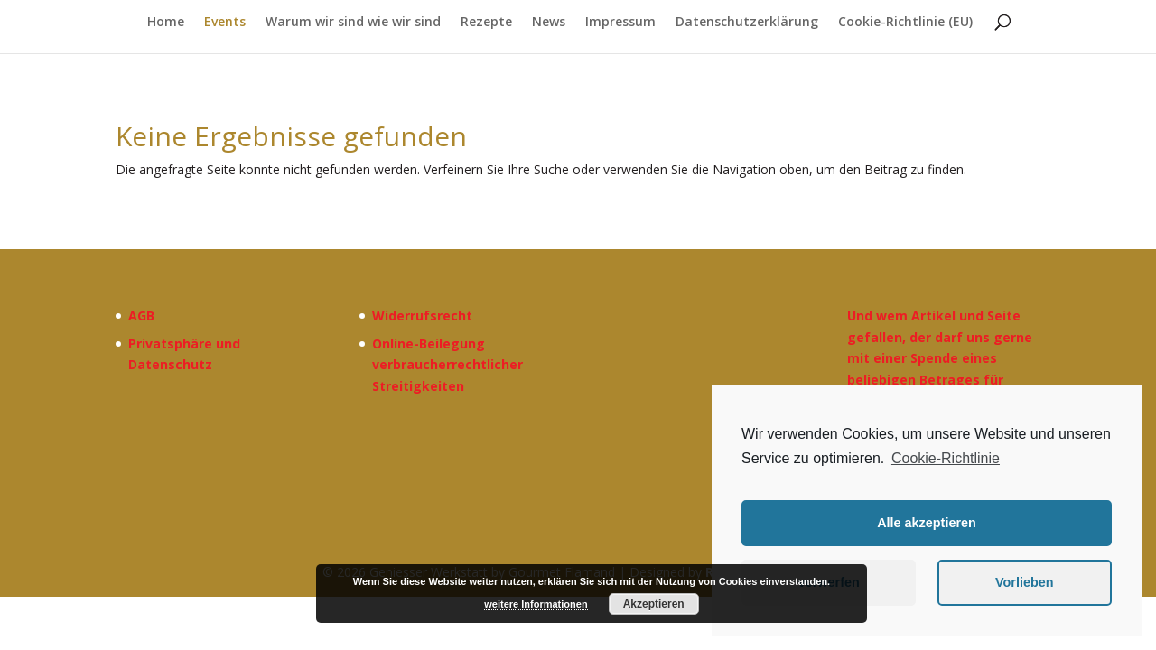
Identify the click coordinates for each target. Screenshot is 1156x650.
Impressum (620, 22)
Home (165, 22)
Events (225, 22)
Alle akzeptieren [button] (926, 522)
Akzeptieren (654, 604)
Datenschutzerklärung (747, 22)
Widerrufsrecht (422, 315)
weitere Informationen (535, 604)
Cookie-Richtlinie (945, 458)
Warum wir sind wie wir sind (353, 22)
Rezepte (486, 22)
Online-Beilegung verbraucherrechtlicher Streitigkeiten (447, 365)
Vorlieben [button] (1024, 582)
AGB (141, 315)
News (548, 22)
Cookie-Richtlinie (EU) (905, 22)
